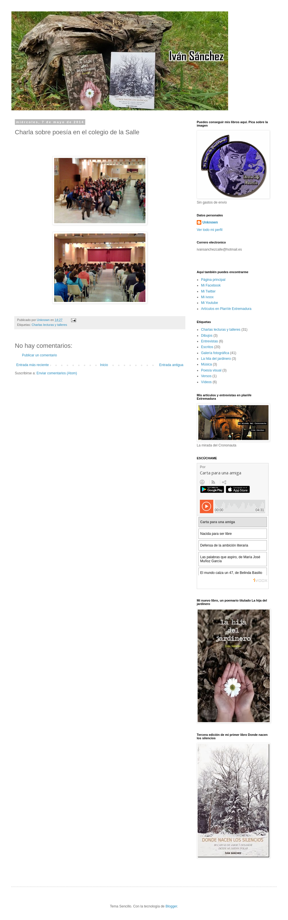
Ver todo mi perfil (209, 230)
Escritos (207, 347)
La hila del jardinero (216, 359)
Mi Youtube (209, 303)
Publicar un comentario (39, 355)
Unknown (210, 222)
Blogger (171, 906)
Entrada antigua (171, 365)
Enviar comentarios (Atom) (56, 373)
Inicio (104, 365)
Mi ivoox (207, 297)
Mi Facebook (211, 285)
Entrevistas (209, 341)
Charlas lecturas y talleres (49, 324)
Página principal (213, 280)
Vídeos (206, 382)
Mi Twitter (208, 291)
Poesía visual (211, 370)
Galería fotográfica (215, 353)
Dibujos (206, 336)
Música (206, 364)
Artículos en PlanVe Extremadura (226, 309)
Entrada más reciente (32, 365)
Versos (206, 376)
